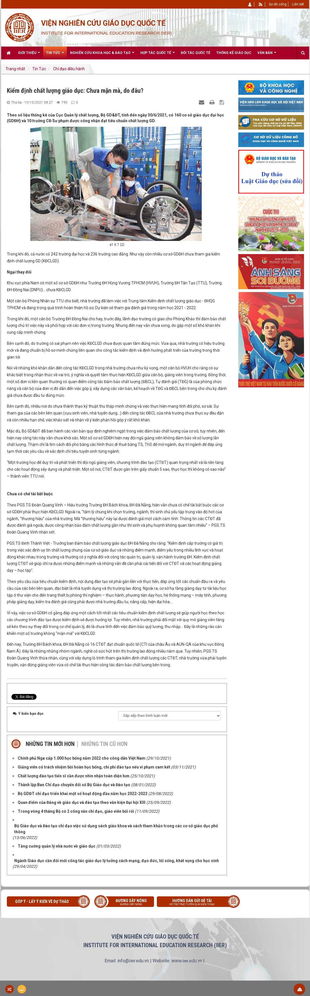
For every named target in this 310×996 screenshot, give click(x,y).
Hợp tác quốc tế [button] (157, 55)
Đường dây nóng (127, 902)
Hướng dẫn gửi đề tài (196, 902)
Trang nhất (15, 69)
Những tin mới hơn (50, 744)
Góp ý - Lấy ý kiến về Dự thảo (42, 901)
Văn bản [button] (266, 55)
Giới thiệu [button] (29, 55)
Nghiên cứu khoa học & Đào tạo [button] (102, 55)
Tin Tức (39, 69)
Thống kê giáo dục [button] (233, 53)
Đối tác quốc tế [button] (195, 53)
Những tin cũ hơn (104, 744)
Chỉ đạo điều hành (69, 69)
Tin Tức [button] (55, 55)
